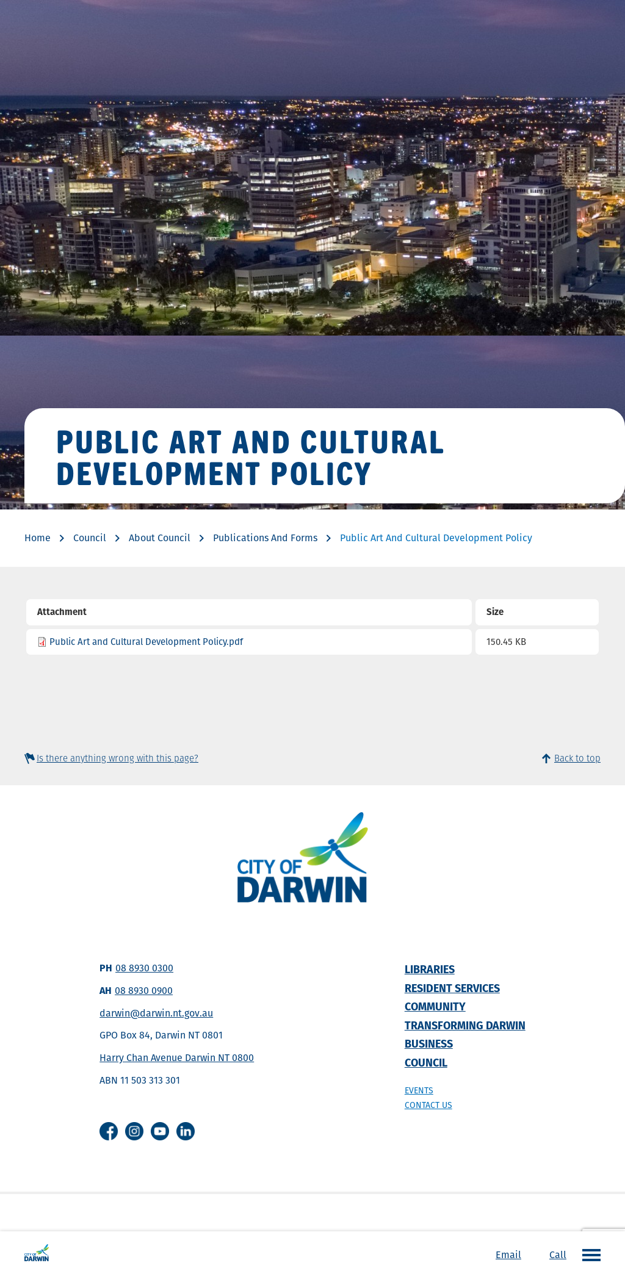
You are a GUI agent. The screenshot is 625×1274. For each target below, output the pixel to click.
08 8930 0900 (144, 991)
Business (429, 1043)
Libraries (430, 969)
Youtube (160, 1131)
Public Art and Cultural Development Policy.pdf (146, 641)
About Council (159, 538)
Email (508, 1255)
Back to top (577, 758)
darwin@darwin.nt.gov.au (156, 1013)
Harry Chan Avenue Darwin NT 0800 (176, 1058)
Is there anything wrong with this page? (117, 758)
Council (89, 538)
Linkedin (185, 1131)
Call (557, 1255)
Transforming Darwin (465, 1025)
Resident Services (452, 988)
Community (435, 1006)
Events (419, 1090)
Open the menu (588, 1254)
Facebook (108, 1131)
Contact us (428, 1105)
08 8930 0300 (144, 968)
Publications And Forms (265, 538)
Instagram (134, 1131)
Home (37, 538)
